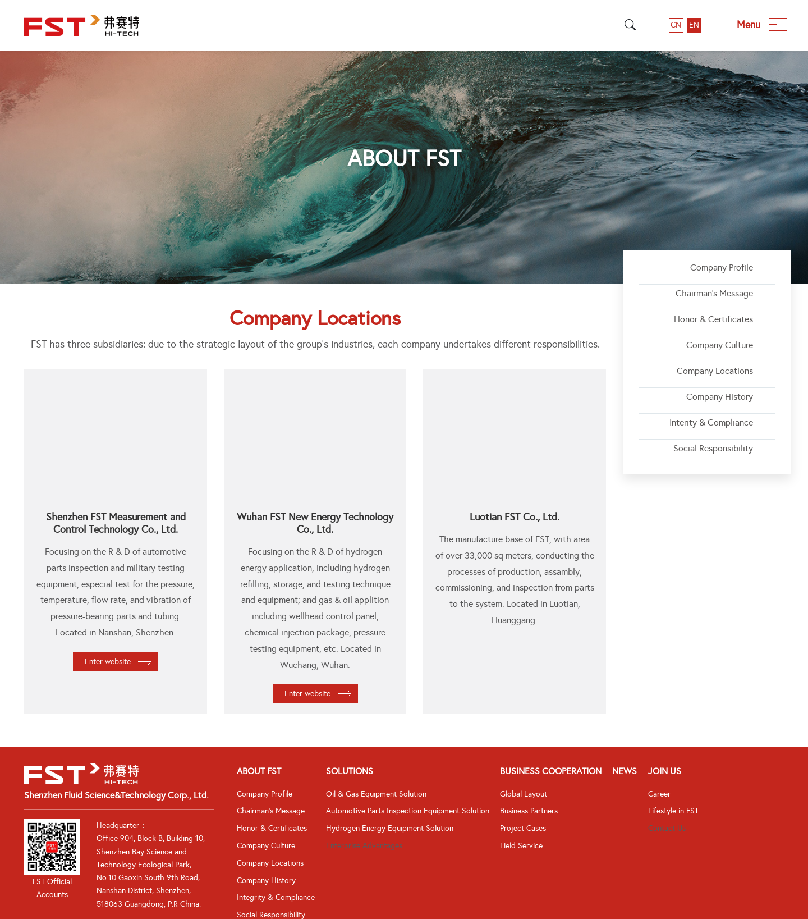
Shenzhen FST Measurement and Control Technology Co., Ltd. (116, 523)
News (624, 771)
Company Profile (721, 267)
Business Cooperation (551, 771)
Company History (719, 396)
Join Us (664, 771)
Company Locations (715, 370)
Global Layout (523, 794)
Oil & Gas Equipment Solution (376, 794)
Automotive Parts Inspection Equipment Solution (407, 811)
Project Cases (523, 828)
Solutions (349, 771)
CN (676, 25)
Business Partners (529, 811)
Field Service (521, 846)
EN (694, 25)
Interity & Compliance (711, 422)
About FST (259, 771)
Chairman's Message (714, 293)
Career (659, 794)
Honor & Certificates (713, 319)
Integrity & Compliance (276, 897)
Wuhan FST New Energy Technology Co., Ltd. (315, 523)
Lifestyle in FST (673, 811)
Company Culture (719, 345)
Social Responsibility (713, 448)
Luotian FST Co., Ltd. (514, 517)
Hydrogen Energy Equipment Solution (389, 828)
